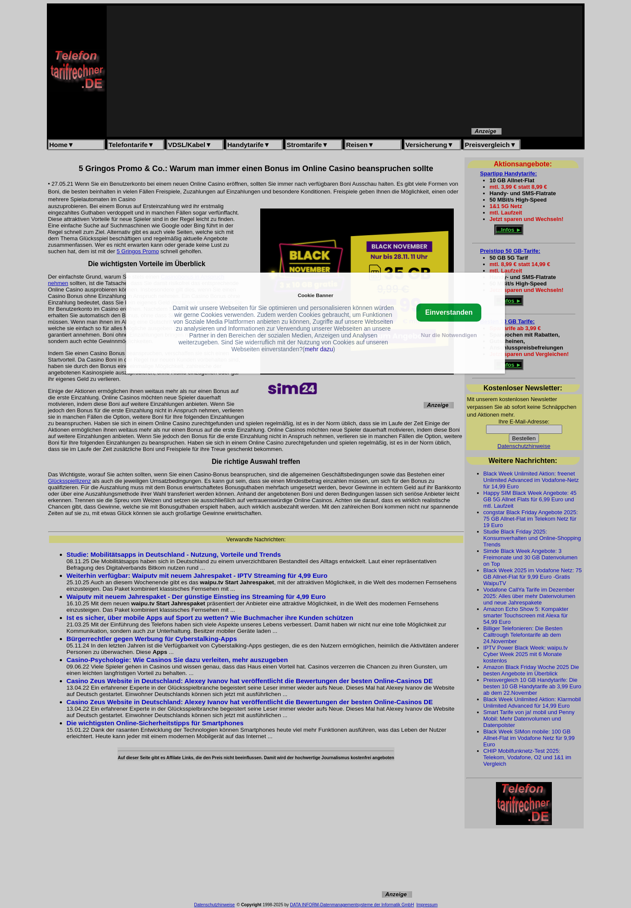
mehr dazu (319, 349)
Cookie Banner (315, 295)
